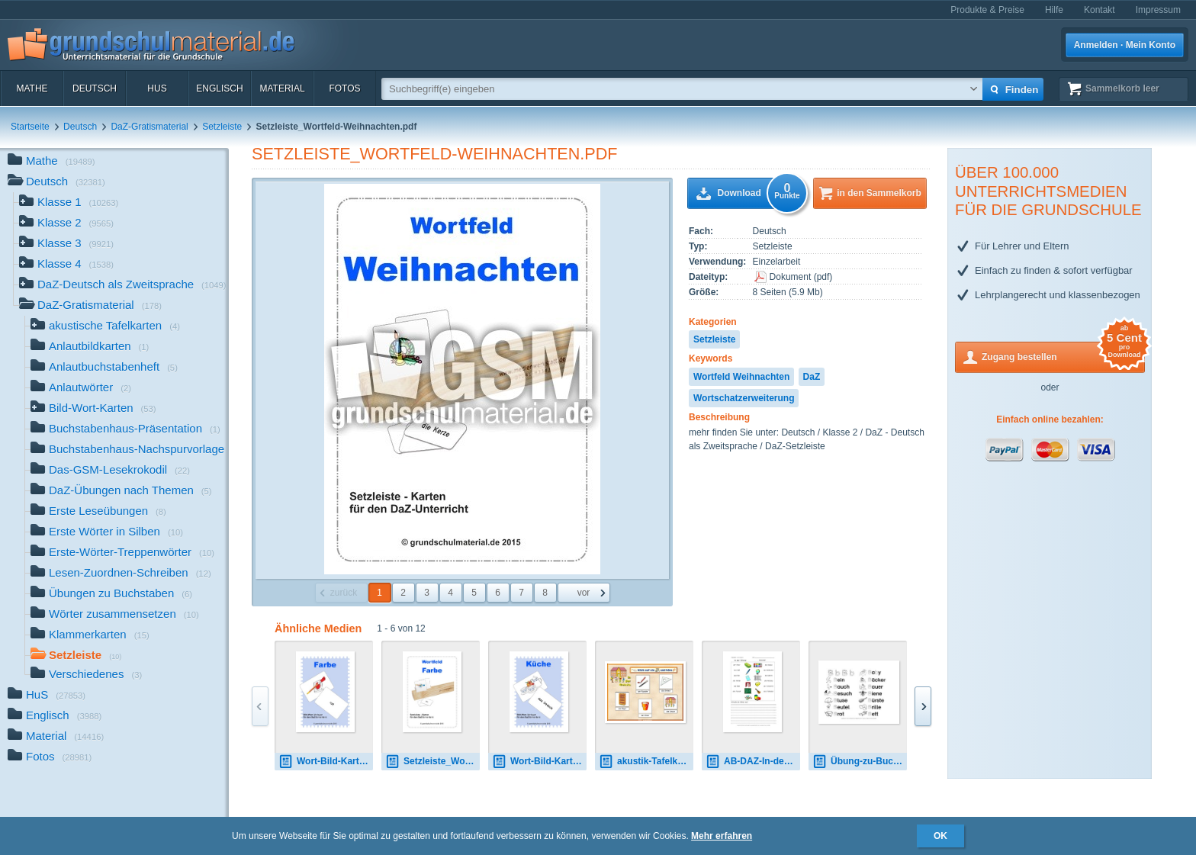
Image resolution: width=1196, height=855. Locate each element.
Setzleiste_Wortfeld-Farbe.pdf (432, 761)
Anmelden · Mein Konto (1124, 45)
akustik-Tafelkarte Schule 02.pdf (646, 761)
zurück (343, 592)
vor (583, 592)
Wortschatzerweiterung (743, 398)
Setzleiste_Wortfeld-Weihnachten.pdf (435, 153)
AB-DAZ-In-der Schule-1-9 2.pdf (753, 761)
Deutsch (94, 88)
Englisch (219, 88)
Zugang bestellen (1063, 356)
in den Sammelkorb (879, 193)
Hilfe (1054, 10)
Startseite (30, 126)
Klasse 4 (66, 265)
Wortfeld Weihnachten (741, 376)
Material (281, 88)
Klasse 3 (66, 244)
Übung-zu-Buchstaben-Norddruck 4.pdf (859, 761)
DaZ (812, 376)
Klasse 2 (66, 223)
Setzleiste (222, 126)
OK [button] (940, 836)
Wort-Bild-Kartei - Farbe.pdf (325, 761)
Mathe (31, 88)
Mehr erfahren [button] (721, 836)
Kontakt (1099, 10)
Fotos (344, 88)
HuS (156, 88)
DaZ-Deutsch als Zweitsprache (123, 285)
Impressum (1158, 10)
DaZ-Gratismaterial (149, 126)
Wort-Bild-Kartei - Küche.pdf (539, 761)
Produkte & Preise (987, 10)
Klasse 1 (68, 203)
